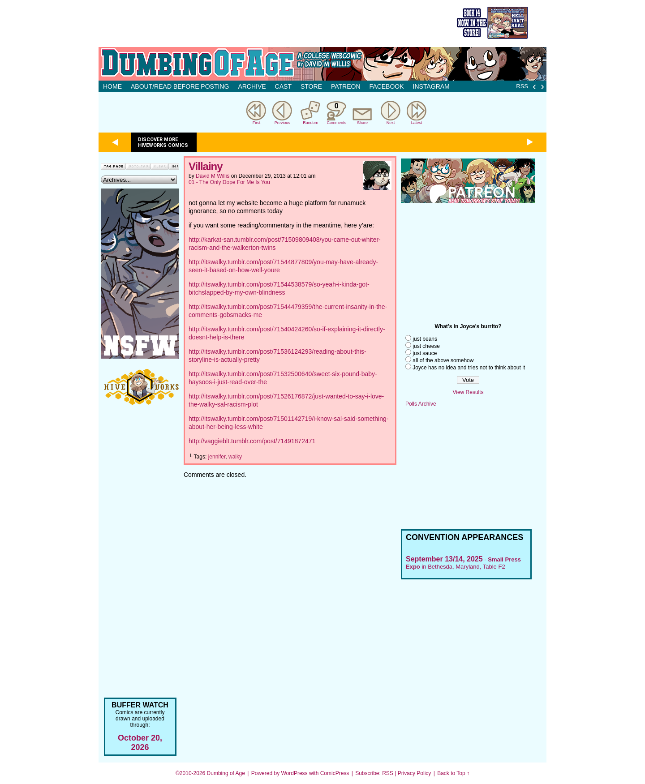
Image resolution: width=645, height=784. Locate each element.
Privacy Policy (414, 773)
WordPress (294, 773)
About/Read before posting (180, 86)
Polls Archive (420, 404)
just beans (425, 339)
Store (311, 86)
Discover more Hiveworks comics (163, 142)
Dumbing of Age (226, 773)
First (257, 122)
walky (235, 457)
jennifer (217, 457)
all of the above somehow (443, 360)
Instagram (431, 86)
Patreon (346, 86)
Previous (282, 122)
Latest (416, 122)
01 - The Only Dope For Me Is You (229, 182)
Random (310, 122)
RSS (522, 86)
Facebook (387, 86)
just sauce (425, 353)
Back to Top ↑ (453, 773)
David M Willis (212, 176)
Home (112, 86)
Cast (283, 86)
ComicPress (334, 773)
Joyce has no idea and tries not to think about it (469, 367)
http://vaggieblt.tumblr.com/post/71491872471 (252, 441)
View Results (467, 392)
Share (362, 122)
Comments (336, 113)
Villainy (206, 166)
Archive (252, 86)
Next (391, 122)
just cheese (426, 346)
